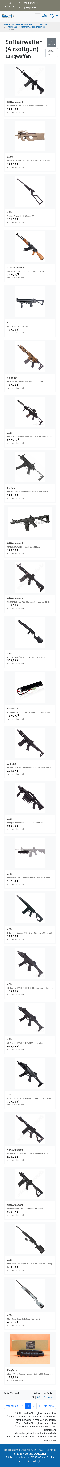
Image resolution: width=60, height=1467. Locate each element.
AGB (41, 1450)
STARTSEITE (44, 24)
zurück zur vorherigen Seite (18, 24)
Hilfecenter (27, 8)
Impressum (11, 1450)
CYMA (10, 157)
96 (44, 1397)
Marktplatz (11, 27)
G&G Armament (15, 102)
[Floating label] (51, 52)
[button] (54, 16)
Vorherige (12, 1406)
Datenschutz (28, 1450)
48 (38, 1397)
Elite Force (12, 708)
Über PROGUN (28, 3)
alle (50, 1397)
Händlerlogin (33, 1461)
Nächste (49, 1406)
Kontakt (51, 1450)
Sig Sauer (12, 377)
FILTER (51, 43)
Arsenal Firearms (15, 267)
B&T (9, 322)
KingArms (12, 1370)
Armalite (11, 763)
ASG (9, 212)
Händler (10, 5)
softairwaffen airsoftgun (33, 27)
